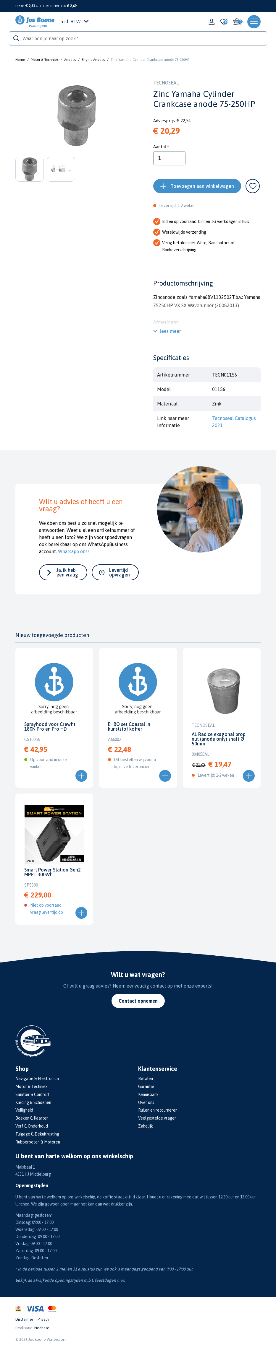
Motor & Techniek (44, 59)
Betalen (145, 1078)
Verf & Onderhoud (31, 1126)
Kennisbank (148, 1094)
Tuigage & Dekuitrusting (37, 1134)
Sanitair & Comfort (32, 1094)
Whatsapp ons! (73, 551)
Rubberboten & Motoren (37, 1142)
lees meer (170, 331)
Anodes (70, 59)
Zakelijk (145, 1126)
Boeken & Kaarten (32, 1118)
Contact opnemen (138, 1001)
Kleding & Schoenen (33, 1102)
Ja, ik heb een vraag (67, 572)
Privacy (43, 1319)
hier (120, 1280)
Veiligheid (24, 1110)
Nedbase (41, 1328)
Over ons (146, 1102)
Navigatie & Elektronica (37, 1078)
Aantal (159, 146)
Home (20, 59)
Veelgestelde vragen (157, 1118)
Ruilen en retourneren (157, 1110)
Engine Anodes (93, 59)
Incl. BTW (74, 21)
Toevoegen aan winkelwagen (202, 186)
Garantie (146, 1086)
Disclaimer (24, 1319)
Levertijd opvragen (119, 572)
